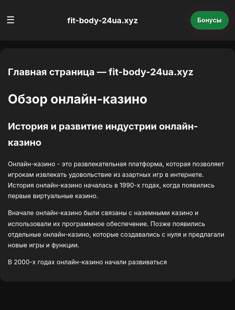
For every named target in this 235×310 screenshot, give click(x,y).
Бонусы (210, 20)
